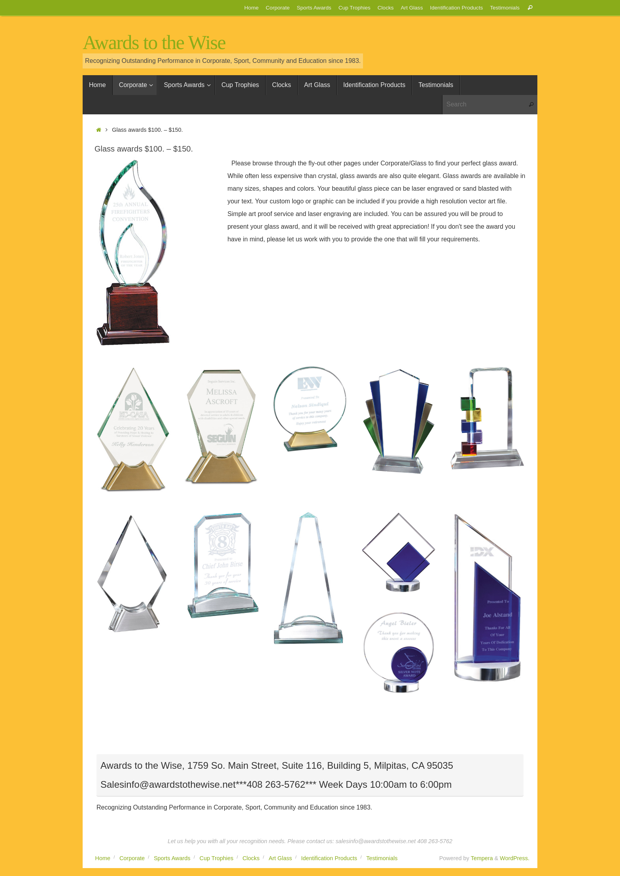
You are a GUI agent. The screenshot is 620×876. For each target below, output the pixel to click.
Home (251, 8)
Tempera (482, 858)
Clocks (386, 8)
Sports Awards (314, 8)
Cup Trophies (354, 8)
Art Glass (412, 8)
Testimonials (505, 8)
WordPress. (514, 858)
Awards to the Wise (154, 42)
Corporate (277, 8)
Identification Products (456, 8)
